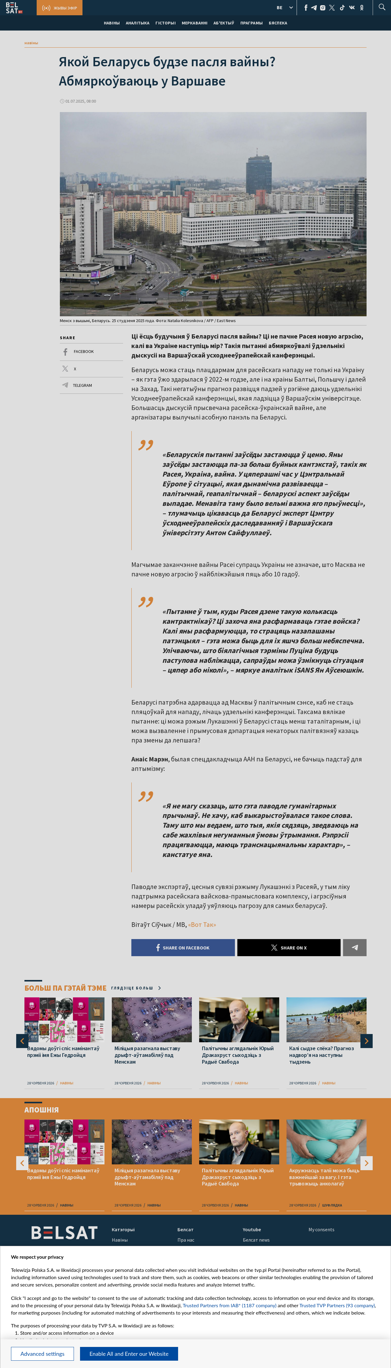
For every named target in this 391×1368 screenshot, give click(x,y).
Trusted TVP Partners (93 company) (337, 1305)
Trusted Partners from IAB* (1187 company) (229, 1305)
